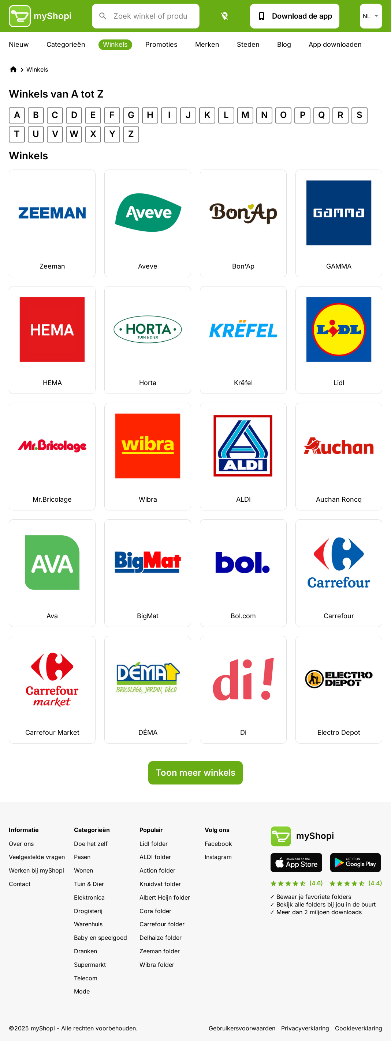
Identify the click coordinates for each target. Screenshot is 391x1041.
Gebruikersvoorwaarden (242, 1028)
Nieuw (19, 44)
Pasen (82, 856)
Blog (284, 44)
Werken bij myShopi (36, 870)
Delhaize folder (160, 937)
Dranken (85, 951)
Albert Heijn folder (164, 897)
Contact (19, 884)
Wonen (83, 870)
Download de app (294, 16)
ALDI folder (155, 856)
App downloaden (335, 44)
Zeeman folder (159, 951)
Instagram (218, 856)
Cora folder (155, 911)
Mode (82, 991)
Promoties (161, 44)
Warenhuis (88, 924)
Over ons (21, 843)
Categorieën (65, 44)
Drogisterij (88, 911)
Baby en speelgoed (100, 937)
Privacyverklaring (305, 1028)
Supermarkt (90, 964)
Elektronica (89, 897)
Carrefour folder (162, 924)
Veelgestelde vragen (37, 856)
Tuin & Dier (89, 884)
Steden (248, 44)
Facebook (218, 843)
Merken (207, 44)
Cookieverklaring (358, 1028)
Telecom (85, 978)
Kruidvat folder (160, 884)
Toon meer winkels (195, 772)
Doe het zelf (91, 843)
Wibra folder (156, 964)
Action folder (157, 870)
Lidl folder (153, 843)
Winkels (115, 44)
